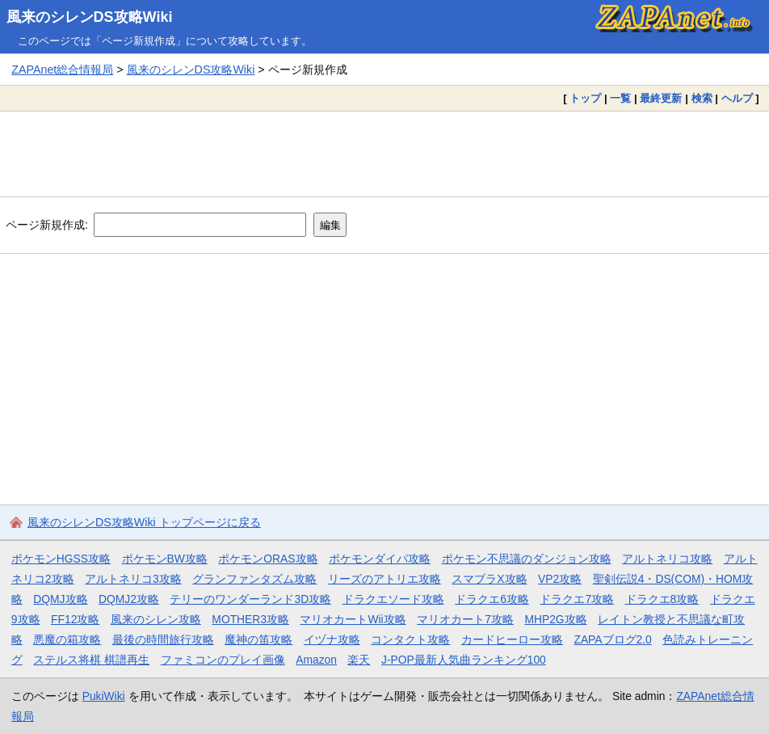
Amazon (316, 659)
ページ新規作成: (47, 224)
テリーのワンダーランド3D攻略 (250, 599)
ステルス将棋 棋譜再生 (91, 659)
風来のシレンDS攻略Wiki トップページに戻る (144, 522)
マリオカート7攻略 (465, 619)
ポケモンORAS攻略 (267, 558)
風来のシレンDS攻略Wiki (89, 17)
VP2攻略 (560, 578)
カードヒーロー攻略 (512, 639)
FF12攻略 (75, 619)
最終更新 (661, 98)
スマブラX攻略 (489, 578)
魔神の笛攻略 (258, 639)
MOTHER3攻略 (250, 619)
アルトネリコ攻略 (667, 558)
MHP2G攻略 (555, 619)
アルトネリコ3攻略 (133, 578)
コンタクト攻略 (410, 639)
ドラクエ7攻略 (577, 599)
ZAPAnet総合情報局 (62, 69)
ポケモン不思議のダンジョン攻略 (526, 558)
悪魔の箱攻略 (67, 639)
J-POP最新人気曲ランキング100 (463, 659)
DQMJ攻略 (60, 599)
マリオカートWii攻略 (353, 619)
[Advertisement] (384, 153)
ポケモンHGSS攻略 (61, 558)
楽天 (358, 659)
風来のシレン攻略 (156, 619)
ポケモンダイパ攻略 (380, 558)
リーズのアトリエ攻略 (384, 578)
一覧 (620, 98)
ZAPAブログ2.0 (612, 639)
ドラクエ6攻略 (492, 599)
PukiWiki (103, 696)
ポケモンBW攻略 (165, 558)
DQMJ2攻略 (129, 599)
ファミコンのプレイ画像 (223, 659)
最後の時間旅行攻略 (163, 639)
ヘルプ (737, 98)
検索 (701, 98)
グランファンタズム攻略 (254, 578)
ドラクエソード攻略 (393, 599)
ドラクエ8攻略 (662, 599)
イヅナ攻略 (332, 639)
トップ (585, 98)
